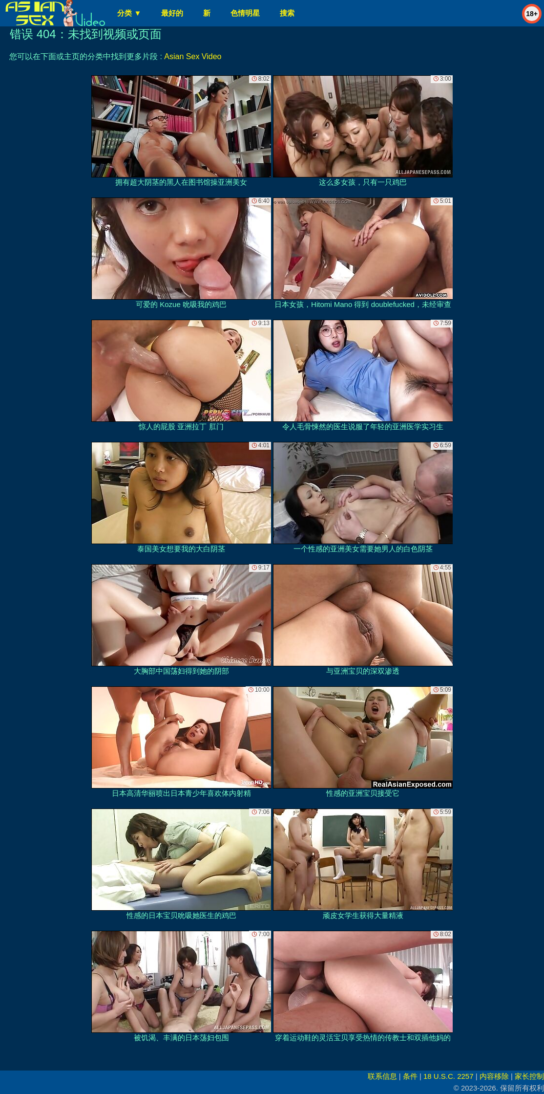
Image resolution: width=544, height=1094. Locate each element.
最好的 (172, 13)
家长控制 (529, 1076)
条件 (410, 1076)
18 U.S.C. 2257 (448, 1076)
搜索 (287, 13)
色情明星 (245, 13)
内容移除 (494, 1076)
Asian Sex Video (192, 56)
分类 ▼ (129, 13)
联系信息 (382, 1076)
